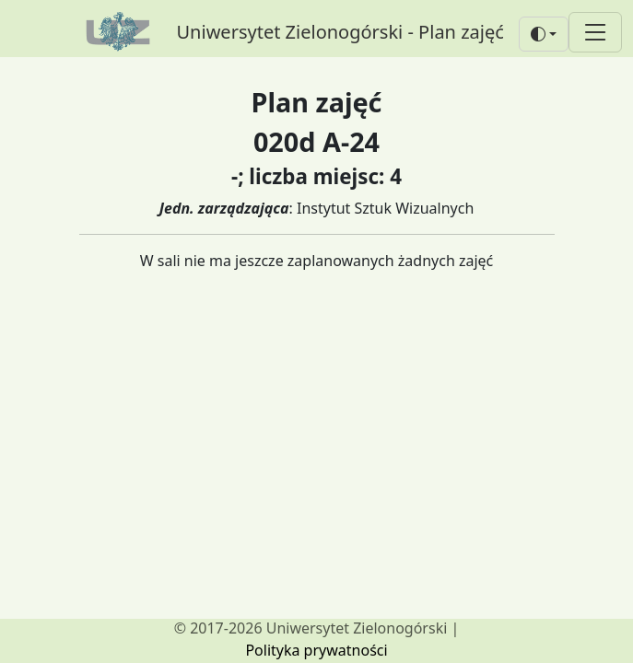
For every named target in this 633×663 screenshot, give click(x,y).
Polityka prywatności (316, 650)
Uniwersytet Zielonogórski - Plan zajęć (340, 31)
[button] (544, 34)
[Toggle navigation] (595, 32)
